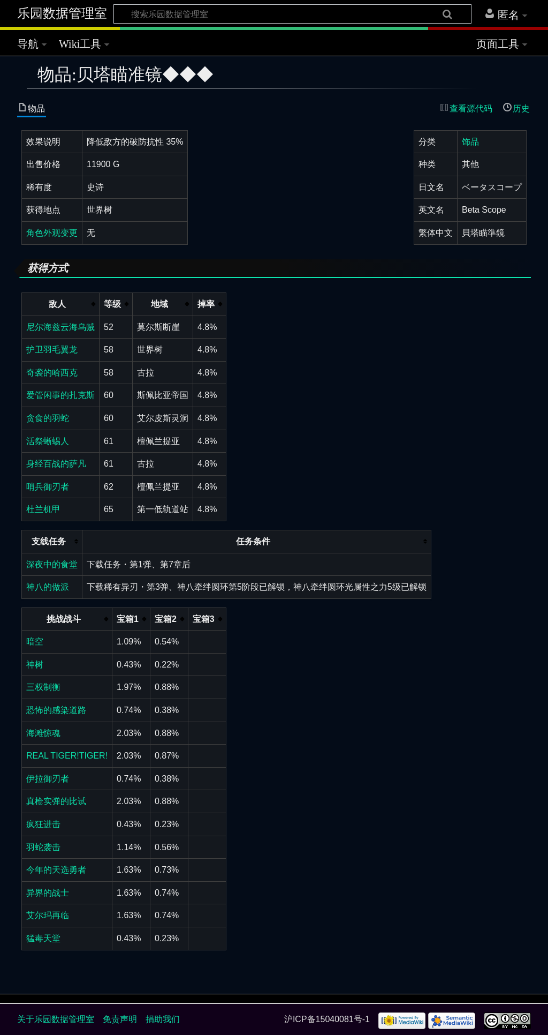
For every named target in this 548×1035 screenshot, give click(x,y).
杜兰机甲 (43, 509)
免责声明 (120, 1019)
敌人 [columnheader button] (57, 304)
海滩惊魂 (43, 733)
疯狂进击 (43, 824)
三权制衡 (43, 687)
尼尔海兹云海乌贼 (60, 327)
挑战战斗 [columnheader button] (64, 619)
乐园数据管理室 (62, 13)
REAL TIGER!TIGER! (67, 755)
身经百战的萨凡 (56, 463)
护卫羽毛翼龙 (52, 349)
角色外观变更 (52, 232)
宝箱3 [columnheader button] (204, 619)
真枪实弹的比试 (56, 801)
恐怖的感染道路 (56, 710)
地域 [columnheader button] (159, 304)
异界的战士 (47, 892)
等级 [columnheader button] (112, 304)
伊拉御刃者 (47, 778)
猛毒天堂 (43, 938)
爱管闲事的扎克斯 (60, 395)
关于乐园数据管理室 (55, 1019)
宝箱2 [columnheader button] (166, 619)
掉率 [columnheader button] (206, 304)
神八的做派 (47, 586)
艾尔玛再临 (47, 915)
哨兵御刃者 (47, 486)
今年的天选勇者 (56, 869)
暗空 (34, 641)
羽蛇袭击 (43, 847)
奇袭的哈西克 (52, 372)
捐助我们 (163, 1019)
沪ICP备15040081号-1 (327, 1019)
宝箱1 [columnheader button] (128, 619)
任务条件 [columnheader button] (253, 541)
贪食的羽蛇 (47, 418)
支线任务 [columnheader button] (49, 541)
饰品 (470, 141)
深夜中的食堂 (52, 564)
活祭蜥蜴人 (47, 441)
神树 (34, 664)
